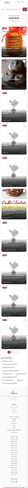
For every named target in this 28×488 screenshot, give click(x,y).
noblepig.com (6, 55)
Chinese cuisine (14, 443)
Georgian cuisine (14, 450)
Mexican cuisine (14, 463)
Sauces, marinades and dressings (14, 430)
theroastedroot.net (7, 314)
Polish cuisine (14, 465)
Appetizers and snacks (14, 416)
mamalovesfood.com (7, 185)
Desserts (14, 421)
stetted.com (5, 152)
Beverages (14, 419)
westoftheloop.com (7, 282)
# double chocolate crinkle (8, 367)
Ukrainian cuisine (14, 472)
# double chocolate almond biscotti (10, 370)
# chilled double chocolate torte (9, 364)
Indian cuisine (14, 456)
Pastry (14, 425)
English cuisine (14, 445)
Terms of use (14, 410)
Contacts (14, 408)
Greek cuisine (14, 454)
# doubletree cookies (7, 361)
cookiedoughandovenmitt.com (9, 249)
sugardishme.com (7, 87)
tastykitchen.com (6, 347)
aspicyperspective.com (8, 217)
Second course (14, 432)
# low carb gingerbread (7, 380)
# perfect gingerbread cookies (9, 377)
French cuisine (14, 447)
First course (14, 423)
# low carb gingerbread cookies (9, 383)
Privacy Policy (14, 412)
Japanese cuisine (14, 461)
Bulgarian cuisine (14, 441)
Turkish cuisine (14, 469)
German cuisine (14, 452)
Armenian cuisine (14, 439)
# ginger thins (20, 380)
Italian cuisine (14, 458)
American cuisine (14, 436)
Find (25, 9)
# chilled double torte (7, 373)
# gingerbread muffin (21, 373)
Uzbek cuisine (14, 474)
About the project (14, 407)
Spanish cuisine (14, 467)
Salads (14, 427)
